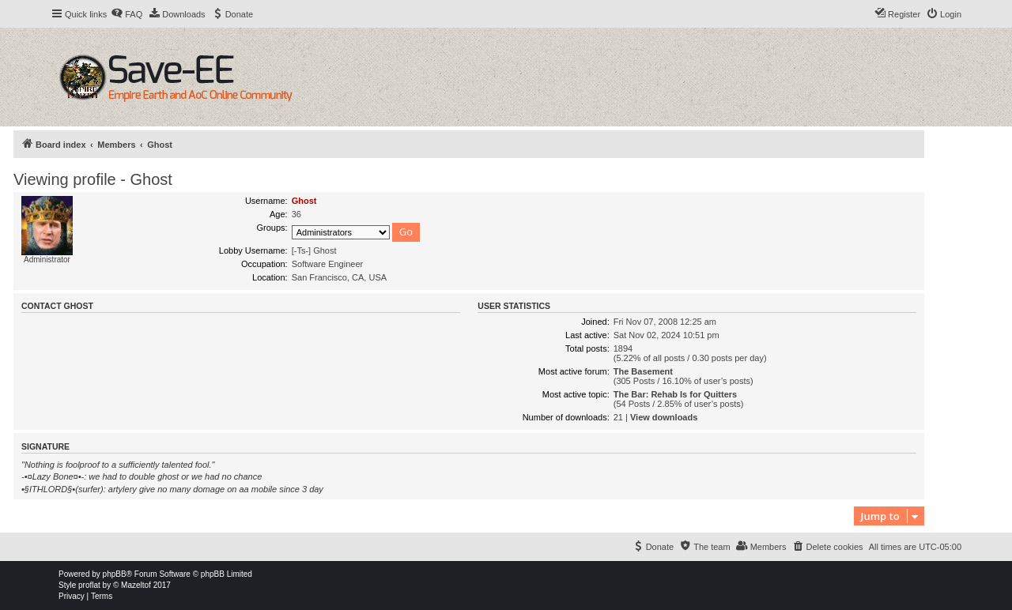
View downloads (663, 417)
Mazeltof (136, 585)
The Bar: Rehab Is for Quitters (675, 394)
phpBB (114, 574)
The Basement (643, 371)
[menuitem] (126, 14)
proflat (89, 585)
